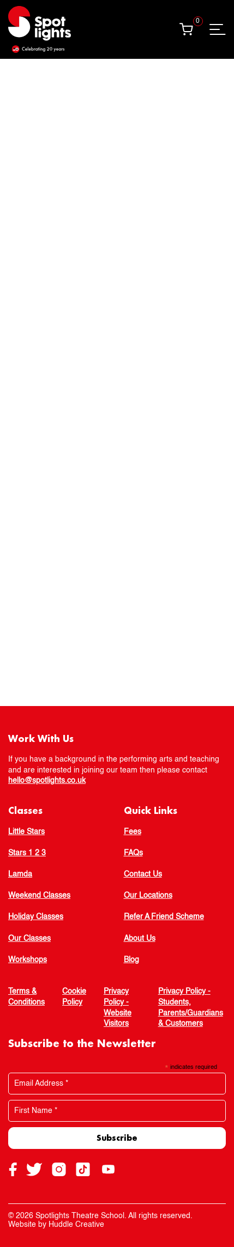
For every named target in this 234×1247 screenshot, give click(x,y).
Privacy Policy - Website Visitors (117, 1007)
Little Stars (26, 832)
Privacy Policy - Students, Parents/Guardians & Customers (190, 1007)
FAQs (133, 853)
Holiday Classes (35, 917)
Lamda (20, 874)
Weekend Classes (39, 895)
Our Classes (29, 938)
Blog (131, 960)
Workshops (27, 960)
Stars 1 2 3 (27, 853)
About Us (139, 938)
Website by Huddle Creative (56, 1224)
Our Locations (148, 895)
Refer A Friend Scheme (164, 917)
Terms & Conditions (26, 997)
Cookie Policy (74, 997)
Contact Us (143, 874)
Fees (132, 832)
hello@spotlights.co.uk (47, 780)
